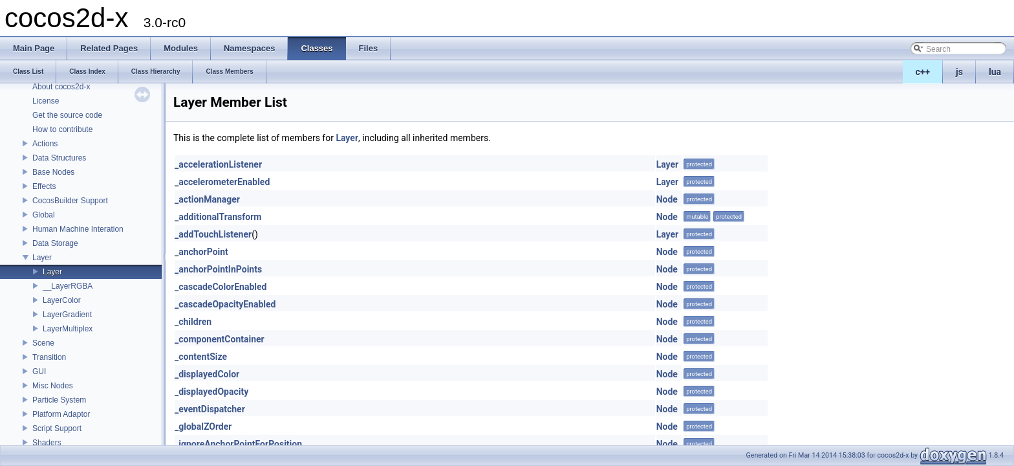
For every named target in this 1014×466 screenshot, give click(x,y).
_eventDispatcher (210, 409)
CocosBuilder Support (70, 200)
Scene (43, 343)
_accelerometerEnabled (222, 182)
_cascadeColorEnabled (220, 287)
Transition (49, 357)
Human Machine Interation (78, 229)
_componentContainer (219, 339)
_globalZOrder (203, 426)
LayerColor (62, 300)
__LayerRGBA (67, 286)
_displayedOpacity (211, 391)
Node (667, 199)
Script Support (56, 428)
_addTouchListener (213, 234)
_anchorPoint (201, 252)
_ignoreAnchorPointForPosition (238, 444)
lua (995, 72)
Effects (44, 186)
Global (43, 214)
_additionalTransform (218, 217)
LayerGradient (67, 314)
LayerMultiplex (67, 328)
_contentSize (201, 356)
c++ (923, 72)
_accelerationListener (218, 164)
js (959, 72)
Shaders (46, 442)
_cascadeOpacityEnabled (225, 304)
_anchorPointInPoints (218, 269)
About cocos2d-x (61, 86)
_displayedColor (207, 374)
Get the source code (67, 115)
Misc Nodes (52, 385)
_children (193, 321)
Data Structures (59, 157)
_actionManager (207, 199)
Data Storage (55, 243)
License (45, 100)
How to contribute (62, 129)
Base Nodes (53, 172)
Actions (45, 143)
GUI (39, 371)
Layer (42, 257)
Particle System (59, 400)
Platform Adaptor (61, 414)
